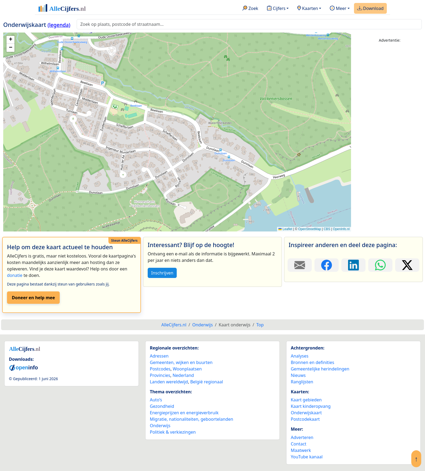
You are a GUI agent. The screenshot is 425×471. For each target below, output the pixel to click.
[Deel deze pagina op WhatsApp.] (380, 265)
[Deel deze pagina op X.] (407, 265)
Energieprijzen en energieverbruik (184, 413)
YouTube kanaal (307, 457)
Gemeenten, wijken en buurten (181, 362)
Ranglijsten (302, 382)
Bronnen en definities (312, 362)
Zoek (250, 8)
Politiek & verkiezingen (173, 432)
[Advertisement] (389, 128)
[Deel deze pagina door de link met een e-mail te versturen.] (300, 265)
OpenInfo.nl (341, 229)
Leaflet (285, 229)
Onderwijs (160, 426)
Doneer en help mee (33, 298)
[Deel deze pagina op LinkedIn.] (353, 265)
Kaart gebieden (306, 400)
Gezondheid (162, 406)
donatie (14, 275)
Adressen (159, 356)
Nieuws (298, 375)
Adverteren (302, 437)
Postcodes (160, 369)
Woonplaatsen (187, 369)
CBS (327, 229)
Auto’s (156, 400)
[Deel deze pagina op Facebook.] (326, 265)
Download (370, 8)
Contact (298, 444)
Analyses (300, 356)
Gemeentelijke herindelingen (320, 369)
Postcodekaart (305, 419)
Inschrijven (162, 273)
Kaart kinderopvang (311, 406)
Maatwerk (301, 450)
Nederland (183, 375)
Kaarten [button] (307, 8)
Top (260, 325)
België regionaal (206, 382)
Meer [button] (338, 8)
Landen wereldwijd (169, 382)
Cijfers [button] (276, 8)
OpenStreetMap (309, 229)
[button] (10, 40)
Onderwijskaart (306, 413)
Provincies (160, 375)
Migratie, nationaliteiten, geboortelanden (191, 419)
